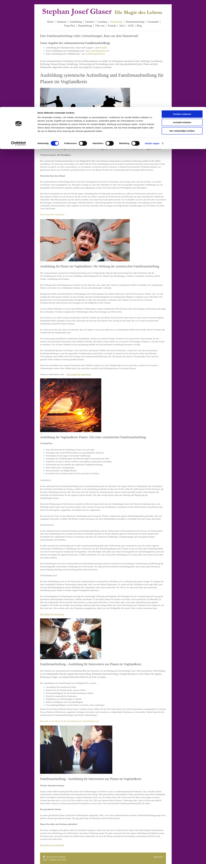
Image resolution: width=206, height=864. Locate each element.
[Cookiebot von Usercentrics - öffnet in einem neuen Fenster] (18, 36)
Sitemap (62, 857)
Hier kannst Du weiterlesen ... (53, 214)
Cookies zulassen (182, 7)
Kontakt (103, 47)
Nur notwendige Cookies (182, 24)
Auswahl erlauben (182, 15)
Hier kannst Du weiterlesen (79, 374)
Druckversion (50, 857)
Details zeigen (152, 36)
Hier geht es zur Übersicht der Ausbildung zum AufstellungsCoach (69, 721)
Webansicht (158, 857)
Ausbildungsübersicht (99, 51)
